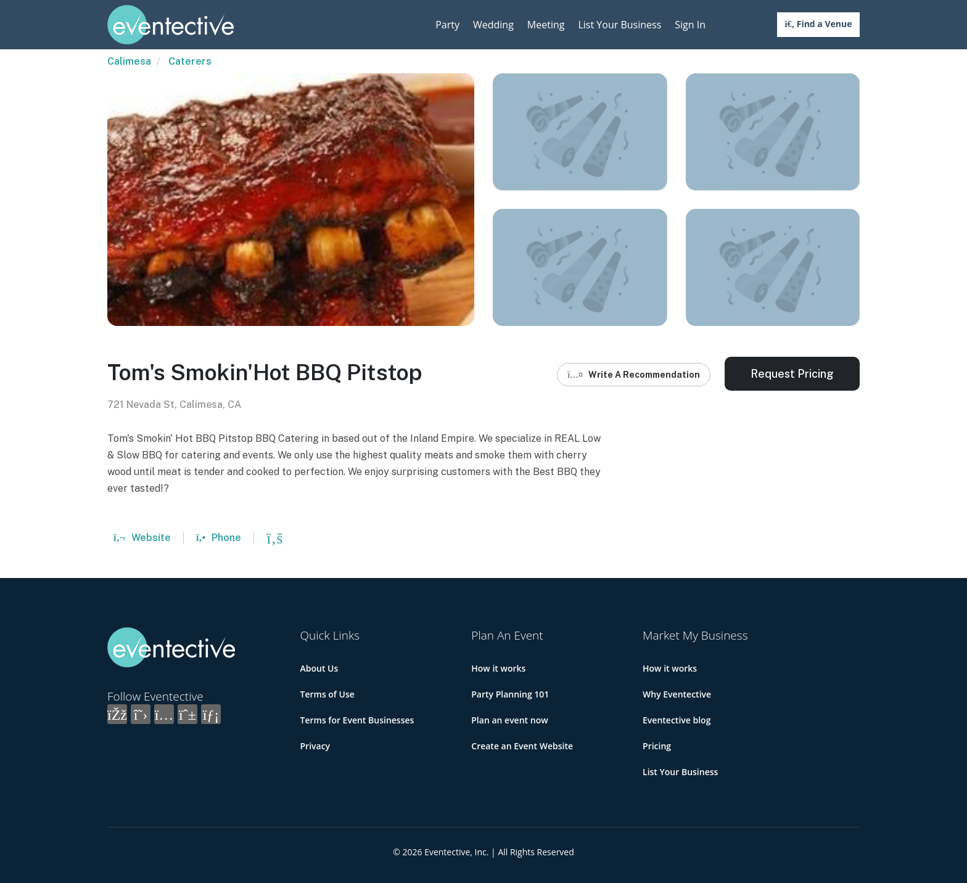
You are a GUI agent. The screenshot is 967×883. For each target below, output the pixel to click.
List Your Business (619, 24)
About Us (319, 668)
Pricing (657, 746)
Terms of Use (327, 694)
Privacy (315, 746)
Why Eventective (677, 694)
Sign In (690, 24)
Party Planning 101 (510, 694)
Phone (218, 537)
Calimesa (129, 61)
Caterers (190, 61)
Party (447, 24)
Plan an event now (509, 720)
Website (142, 537)
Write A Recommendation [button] (633, 375)
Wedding (493, 24)
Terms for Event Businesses (357, 720)
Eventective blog (676, 720)
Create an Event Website (522, 746)
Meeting (546, 24)
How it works (498, 668)
